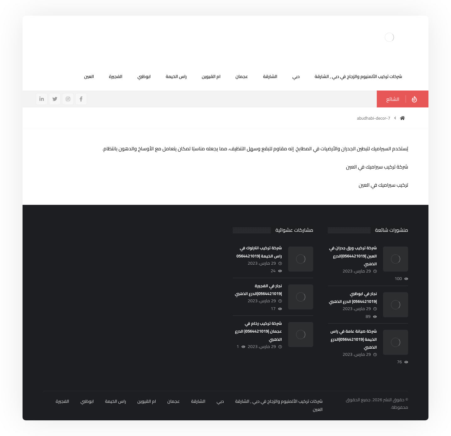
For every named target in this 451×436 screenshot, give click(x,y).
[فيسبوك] (81, 99)
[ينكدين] (42, 99)
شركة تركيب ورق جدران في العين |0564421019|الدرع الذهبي (353, 255)
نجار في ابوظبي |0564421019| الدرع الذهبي (353, 297)
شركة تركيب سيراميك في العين (377, 166)
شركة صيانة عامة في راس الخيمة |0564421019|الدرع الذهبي (353, 338)
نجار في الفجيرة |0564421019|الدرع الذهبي (258, 289)
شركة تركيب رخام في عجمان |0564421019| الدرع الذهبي (258, 331)
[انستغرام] (68, 99)
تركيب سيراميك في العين (383, 184)
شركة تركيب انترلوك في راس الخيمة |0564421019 (259, 251)
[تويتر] (55, 99)
